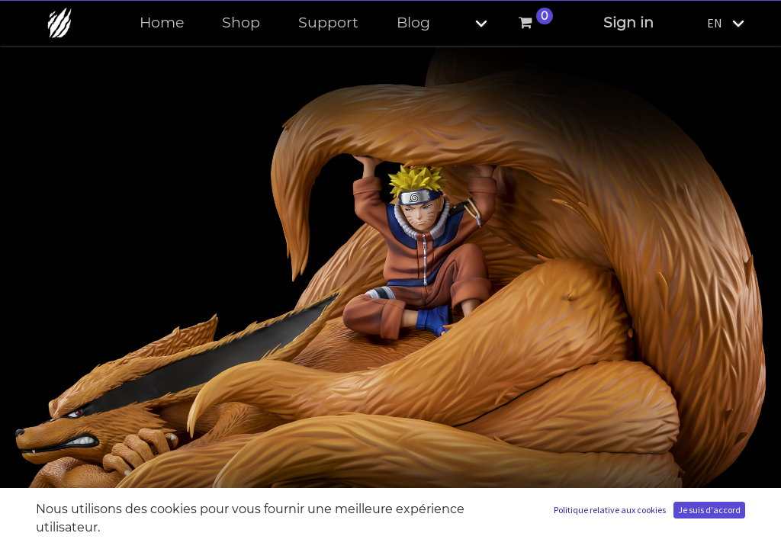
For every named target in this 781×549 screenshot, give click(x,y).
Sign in (628, 22)
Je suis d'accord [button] (709, 509)
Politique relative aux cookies (610, 509)
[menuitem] (162, 23)
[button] (468, 23)
